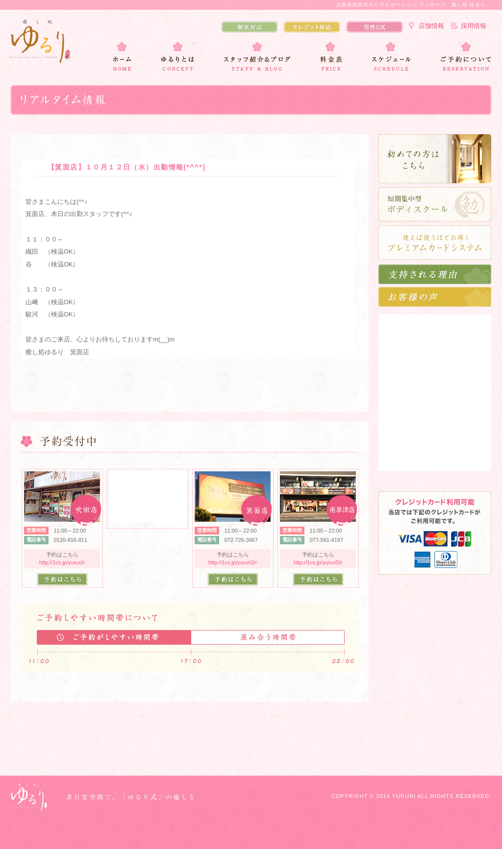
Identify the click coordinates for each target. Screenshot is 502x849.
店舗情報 (431, 25)
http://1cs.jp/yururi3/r (232, 562)
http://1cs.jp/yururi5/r (318, 562)
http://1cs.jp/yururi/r (62, 562)
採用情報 (473, 25)
